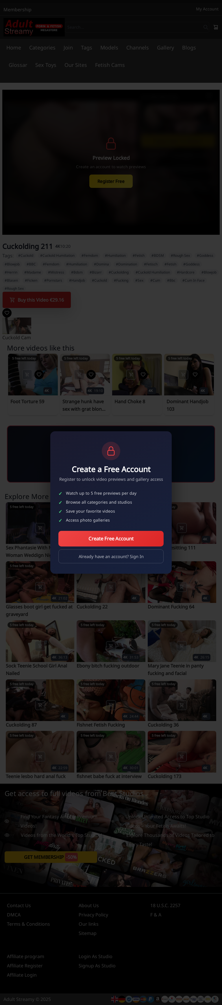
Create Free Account (111, 538)
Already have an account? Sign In (111, 556)
